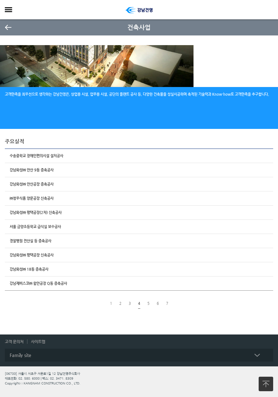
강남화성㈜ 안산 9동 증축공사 (32, 170)
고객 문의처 (14, 341)
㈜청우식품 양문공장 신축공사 (32, 198)
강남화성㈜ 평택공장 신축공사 (32, 255)
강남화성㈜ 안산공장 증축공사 (32, 184)
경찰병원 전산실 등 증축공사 (30, 241)
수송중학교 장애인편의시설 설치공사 (36, 156)
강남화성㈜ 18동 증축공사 (29, 269)
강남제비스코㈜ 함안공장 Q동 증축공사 (38, 283)
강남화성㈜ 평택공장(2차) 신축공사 (36, 212)
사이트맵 (38, 341)
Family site (20, 355)
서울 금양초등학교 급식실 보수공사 (35, 227)
